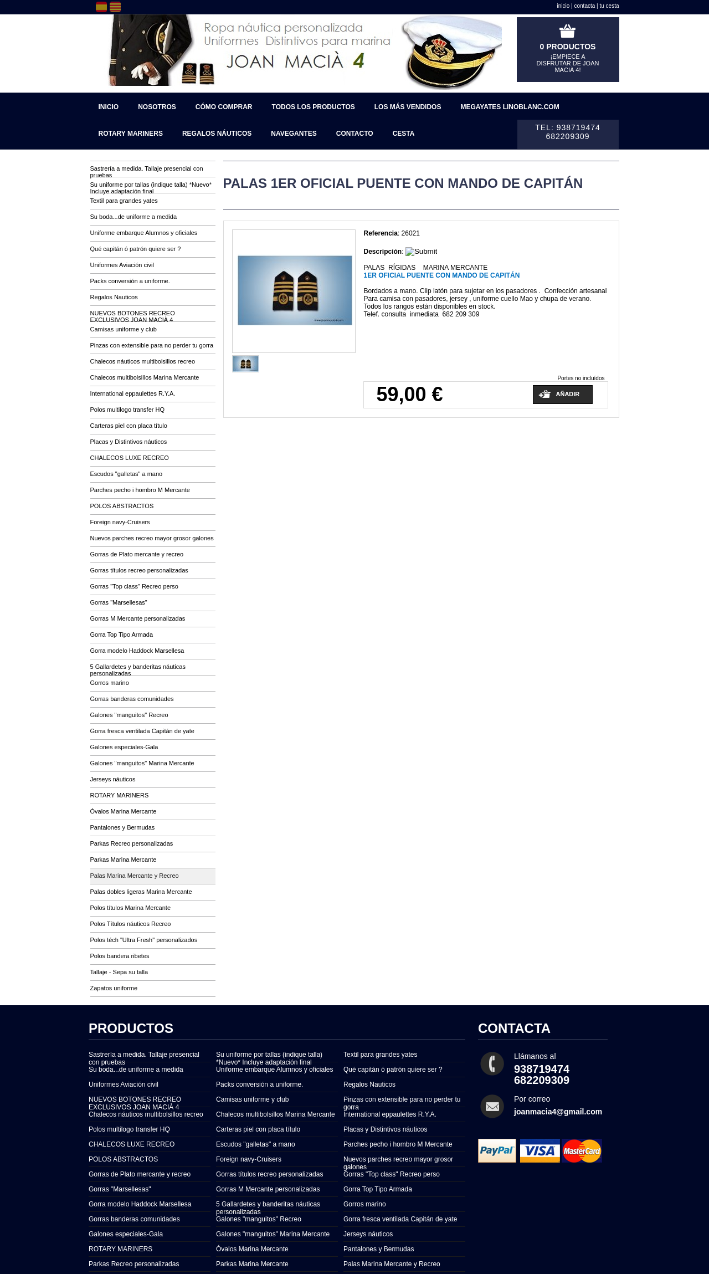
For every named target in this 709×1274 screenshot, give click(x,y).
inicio (563, 6)
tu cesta (609, 6)
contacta (584, 6)
